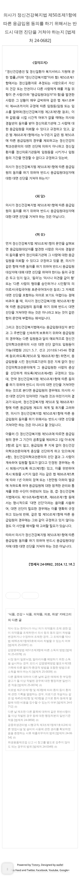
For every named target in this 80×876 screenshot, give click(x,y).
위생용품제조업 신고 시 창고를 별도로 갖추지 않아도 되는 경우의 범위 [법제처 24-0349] (39, 744)
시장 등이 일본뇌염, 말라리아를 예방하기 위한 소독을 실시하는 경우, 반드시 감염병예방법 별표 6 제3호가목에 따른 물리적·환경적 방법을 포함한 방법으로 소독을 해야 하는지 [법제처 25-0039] (39, 665)
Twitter (31, 870)
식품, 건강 (15, 614)
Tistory (36, 865)
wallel (59, 865)
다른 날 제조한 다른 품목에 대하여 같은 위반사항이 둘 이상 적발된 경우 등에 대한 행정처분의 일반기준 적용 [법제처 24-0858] (39, 716)
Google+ (65, 870)
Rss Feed (16, 870)
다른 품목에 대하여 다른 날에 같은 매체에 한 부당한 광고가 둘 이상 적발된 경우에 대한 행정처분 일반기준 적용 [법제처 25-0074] (39, 681)
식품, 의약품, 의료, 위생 (42, 614)
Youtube (53, 870)
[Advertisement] (40, 799)
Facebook (41, 870)
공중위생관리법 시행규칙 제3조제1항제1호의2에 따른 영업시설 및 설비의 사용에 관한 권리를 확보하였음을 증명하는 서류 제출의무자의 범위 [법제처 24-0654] (40, 731)
